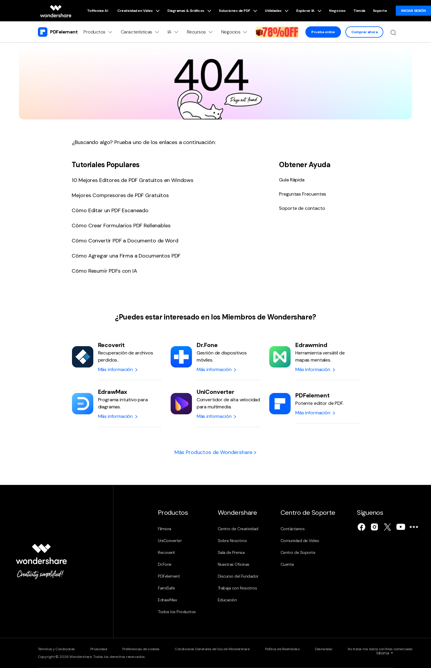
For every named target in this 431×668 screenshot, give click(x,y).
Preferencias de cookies (140, 649)
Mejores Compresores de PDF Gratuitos (120, 195)
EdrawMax (167, 600)
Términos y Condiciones (56, 649)
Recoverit (166, 552)
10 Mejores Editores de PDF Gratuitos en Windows (132, 180)
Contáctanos (293, 528)
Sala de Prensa (231, 552)
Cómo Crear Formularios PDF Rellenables (121, 225)
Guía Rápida (291, 180)
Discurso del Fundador (238, 576)
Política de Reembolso (282, 649)
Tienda (359, 10)
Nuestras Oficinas (233, 564)
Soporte (380, 10)
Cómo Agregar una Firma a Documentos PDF (126, 255)
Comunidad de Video (300, 540)
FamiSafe (166, 588)
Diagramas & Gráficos (189, 10)
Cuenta (287, 564)
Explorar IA (308, 10)
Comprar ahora (364, 32)
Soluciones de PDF (238, 10)
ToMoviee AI (97, 10)
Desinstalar (323, 649)
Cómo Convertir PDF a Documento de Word (125, 240)
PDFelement (169, 576)
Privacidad (98, 649)
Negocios (337, 10)
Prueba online (323, 32)
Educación (227, 600)
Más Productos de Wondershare (215, 452)
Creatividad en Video (138, 10)
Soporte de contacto (302, 208)
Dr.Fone (165, 564)
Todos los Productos (177, 611)
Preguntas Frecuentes (302, 194)
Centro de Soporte (298, 552)
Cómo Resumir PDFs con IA (104, 270)
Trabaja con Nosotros (237, 588)
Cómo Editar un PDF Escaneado (110, 210)
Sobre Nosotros (232, 540)
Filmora (164, 528)
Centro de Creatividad (238, 528)
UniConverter (170, 540)
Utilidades (277, 10)
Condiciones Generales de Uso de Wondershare (212, 649)
